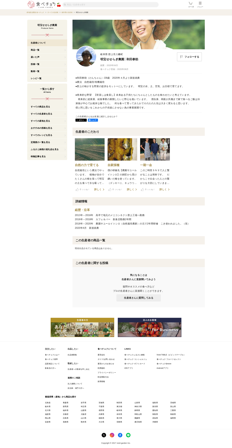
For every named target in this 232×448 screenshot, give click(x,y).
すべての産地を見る (40, 121)
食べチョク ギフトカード (134, 364)
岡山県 (47, 418)
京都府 (65, 414)
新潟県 (155, 406)
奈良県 (119, 414)
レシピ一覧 (36, 78)
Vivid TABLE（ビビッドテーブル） (171, 355)
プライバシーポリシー (107, 373)
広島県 (65, 418)
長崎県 (65, 422)
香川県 (119, 418)
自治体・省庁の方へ (76, 388)
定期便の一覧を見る (40, 142)
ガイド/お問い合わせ (106, 359)
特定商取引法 (103, 377)
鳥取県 (155, 414)
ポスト (81, 120)
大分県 (101, 422)
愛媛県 (137, 418)
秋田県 (119, 403)
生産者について (38, 43)
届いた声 (35, 57)
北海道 (47, 403)
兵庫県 (101, 414)
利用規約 (101, 368)
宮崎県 (119, 422)
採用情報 (101, 381)
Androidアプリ (163, 368)
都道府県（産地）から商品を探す (60, 397)
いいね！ (83, 189)
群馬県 (65, 406)
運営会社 (101, 355)
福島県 (155, 403)
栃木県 (47, 406)
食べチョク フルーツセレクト (169, 359)
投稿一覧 (35, 64)
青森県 (65, 403)
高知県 (155, 418)
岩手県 (83, 403)
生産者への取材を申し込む (79, 369)
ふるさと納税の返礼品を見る (45, 149)
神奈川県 (138, 406)
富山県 (173, 406)
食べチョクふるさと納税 (134, 355)
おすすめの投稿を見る (41, 128)
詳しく (98, 189)
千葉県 (101, 406)
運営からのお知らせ (106, 364)
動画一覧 (35, 71)
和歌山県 (138, 414)
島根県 (173, 414)
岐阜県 (119, 410)
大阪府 (83, 414)
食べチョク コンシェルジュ (135, 359)
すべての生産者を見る (41, 114)
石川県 (47, 410)
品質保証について (52, 364)
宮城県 (101, 403)
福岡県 (173, 418)
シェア (93, 120)
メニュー (200, 5)
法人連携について (75, 384)
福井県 (65, 410)
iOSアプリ (128, 368)
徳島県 (101, 418)
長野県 (101, 410)
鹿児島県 (138, 422)
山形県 (137, 403)
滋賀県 (47, 414)
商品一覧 (35, 50)
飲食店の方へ (50, 368)
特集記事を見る (38, 156)
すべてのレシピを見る (41, 135)
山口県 (83, 418)
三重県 (173, 410)
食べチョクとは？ (52, 355)
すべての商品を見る (40, 106)
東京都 (119, 406)
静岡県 (137, 410)
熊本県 (83, 422)
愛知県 (155, 410)
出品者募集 (72, 355)
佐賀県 (47, 422)
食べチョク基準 (51, 359)
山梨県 (83, 410)
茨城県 (173, 403)
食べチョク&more (164, 364)
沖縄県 (155, 422)
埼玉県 (83, 406)
